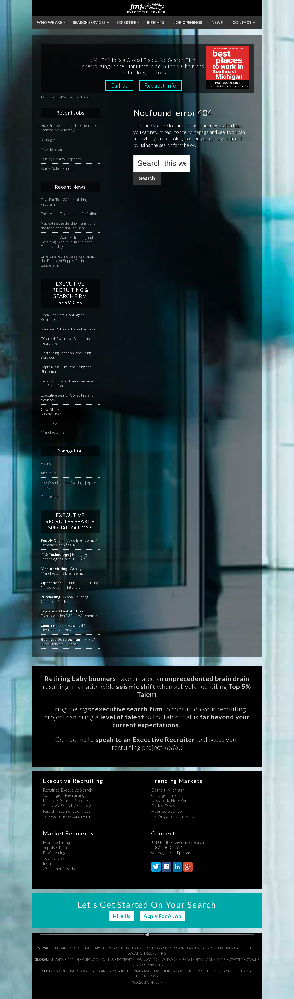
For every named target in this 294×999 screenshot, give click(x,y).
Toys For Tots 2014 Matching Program (64, 201)
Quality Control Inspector (61, 158)
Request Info (160, 85)
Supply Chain (51, 413)
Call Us (119, 85)
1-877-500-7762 (166, 847)
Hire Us (122, 916)
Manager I (49, 139)
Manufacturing (52, 432)
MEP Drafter (52, 149)
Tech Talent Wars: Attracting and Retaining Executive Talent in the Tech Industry (67, 242)
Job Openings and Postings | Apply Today (68, 484)
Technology (50, 423)
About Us (48, 472)
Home (44, 97)
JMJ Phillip (147, 8)
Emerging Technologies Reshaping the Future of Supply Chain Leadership (68, 260)
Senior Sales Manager (58, 168)
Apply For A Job (162, 916)
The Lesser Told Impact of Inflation (69, 213)
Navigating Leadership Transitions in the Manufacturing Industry (69, 225)
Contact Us (50, 496)
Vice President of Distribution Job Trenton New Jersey (68, 127)
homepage (198, 132)
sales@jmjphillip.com (170, 852)
